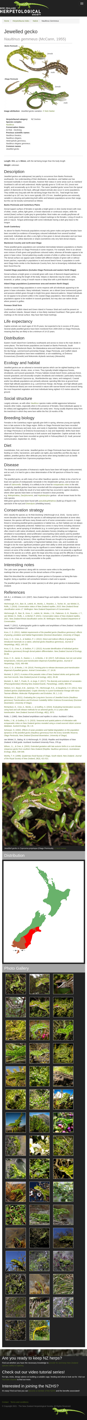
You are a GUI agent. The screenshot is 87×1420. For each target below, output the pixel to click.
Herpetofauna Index (21, 21)
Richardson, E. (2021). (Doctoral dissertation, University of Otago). (42, 700)
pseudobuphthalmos (47, 501)
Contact (5, 1402)
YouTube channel (9, 1379)
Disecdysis (30, 503)
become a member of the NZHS (42, 1391)
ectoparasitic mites (61, 484)
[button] (14, 984)
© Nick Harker (49, 111)
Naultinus (10, 125)
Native (35, 21)
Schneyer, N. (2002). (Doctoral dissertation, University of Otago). (41, 733)
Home (6, 21)
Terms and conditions (19, 1402)
